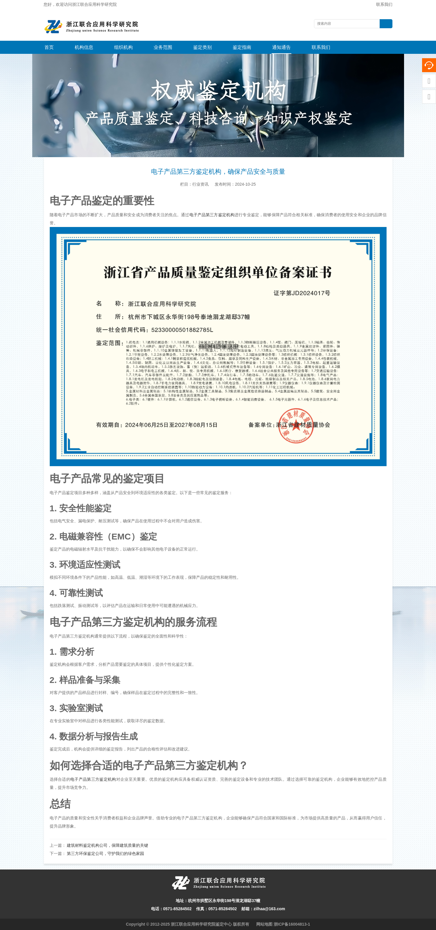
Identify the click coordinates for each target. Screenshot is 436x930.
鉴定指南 (242, 47)
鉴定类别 (202, 47)
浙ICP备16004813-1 (292, 924)
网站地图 (264, 924)
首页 (49, 47)
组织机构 (123, 47)
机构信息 (84, 47)
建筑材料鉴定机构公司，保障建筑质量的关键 (107, 845)
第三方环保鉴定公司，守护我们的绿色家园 (105, 853)
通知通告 (281, 47)
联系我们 (384, 4)
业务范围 (163, 47)
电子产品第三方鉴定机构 (212, 214)
